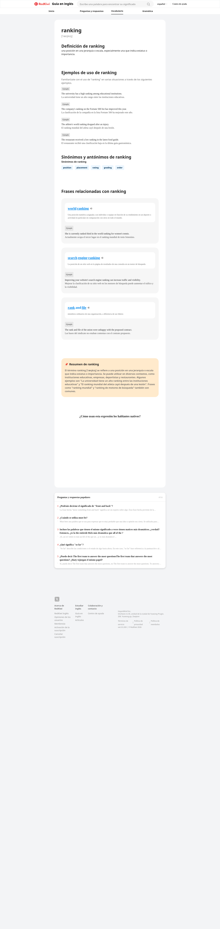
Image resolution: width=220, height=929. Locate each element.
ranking (83, 298)
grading (108, 216)
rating (95, 216)
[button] (60, 24)
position (67, 216)
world (72, 298)
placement (82, 216)
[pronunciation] (91, 298)
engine (83, 347)
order (119, 216)
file (84, 397)
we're (115, 605)
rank (71, 397)
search (72, 347)
